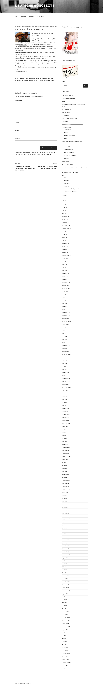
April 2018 (64, 402)
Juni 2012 (64, 600)
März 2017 (64, 441)
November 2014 (66, 513)
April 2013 (64, 570)
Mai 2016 (64, 468)
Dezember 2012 (66, 582)
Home (16, 16)
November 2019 (66, 348)
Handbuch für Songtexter (68, 98)
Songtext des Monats (69, 135)
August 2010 (65, 665)
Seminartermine (68, 61)
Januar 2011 (65, 650)
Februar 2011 (65, 647)
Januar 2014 (65, 543)
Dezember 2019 (66, 345)
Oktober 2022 (65, 252)
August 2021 (65, 291)
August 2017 (65, 426)
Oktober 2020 (65, 318)
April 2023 (64, 240)
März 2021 (64, 303)
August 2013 (65, 558)
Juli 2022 (64, 261)
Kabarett (50, 80)
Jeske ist (23, 16)
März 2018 (64, 405)
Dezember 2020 (66, 312)
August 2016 (65, 459)
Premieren (66, 144)
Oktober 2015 (65, 486)
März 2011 (64, 644)
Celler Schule (23, 44)
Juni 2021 (64, 297)
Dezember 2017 (66, 414)
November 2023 (66, 225)
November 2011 (66, 621)
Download (48, 52)
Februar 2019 (65, 372)
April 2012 (64, 606)
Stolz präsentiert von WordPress (23, 683)
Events (63, 101)
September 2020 (66, 321)
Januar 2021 (65, 309)
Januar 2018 (65, 411)
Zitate (65, 138)
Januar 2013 (65, 579)
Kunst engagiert (66, 115)
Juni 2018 (64, 396)
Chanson (25, 80)
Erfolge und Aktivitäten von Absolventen (39, 78)
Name (17, 122)
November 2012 (66, 585)
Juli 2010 (64, 668)
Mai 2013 (64, 567)
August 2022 (65, 258)
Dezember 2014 (66, 510)
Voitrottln (40, 60)
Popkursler (66, 180)
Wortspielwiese (68, 129)
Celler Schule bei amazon (72, 27)
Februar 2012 (65, 612)
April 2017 (64, 438)
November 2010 (66, 656)
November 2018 (66, 381)
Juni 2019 (64, 360)
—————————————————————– (72, 124)
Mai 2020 (64, 333)
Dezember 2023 (66, 222)
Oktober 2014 (65, 516)
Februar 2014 (65, 540)
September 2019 (66, 354)
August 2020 (65, 324)
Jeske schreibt (65, 161)
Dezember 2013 (66, 546)
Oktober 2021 (65, 285)
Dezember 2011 (66, 617)
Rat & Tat (66, 186)
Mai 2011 (64, 638)
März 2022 (64, 270)
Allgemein (20, 78)
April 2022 (64, 267)
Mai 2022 (64, 264)
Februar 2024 (65, 216)
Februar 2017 (65, 444)
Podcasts (66, 158)
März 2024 (64, 213)
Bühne (19, 80)
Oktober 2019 (65, 351)
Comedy (31, 80)
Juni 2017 (64, 432)
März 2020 (65, 339)
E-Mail (17, 130)
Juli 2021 (64, 294)
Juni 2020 (64, 330)
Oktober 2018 (65, 384)
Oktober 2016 (65, 453)
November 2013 (66, 549)
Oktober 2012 (65, 588)
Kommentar (19, 100)
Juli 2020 (64, 327)
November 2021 (66, 282)
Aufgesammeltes (66, 127)
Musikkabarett (22, 82)
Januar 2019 (65, 375)
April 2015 (64, 498)
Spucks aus (43, 62)
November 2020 (66, 315)
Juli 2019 (64, 357)
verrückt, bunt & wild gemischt (71, 189)
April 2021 (64, 300)
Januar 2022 (65, 276)
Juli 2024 (64, 204)
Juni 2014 (64, 528)
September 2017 (66, 423)
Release (66, 132)
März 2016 (64, 471)
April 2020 (64, 336)
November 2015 (66, 483)
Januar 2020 (65, 342)
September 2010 (66, 662)
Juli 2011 (64, 632)
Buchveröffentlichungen (70, 155)
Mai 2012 (64, 602)
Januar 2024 (65, 219)
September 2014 (66, 519)
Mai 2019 (64, 363)
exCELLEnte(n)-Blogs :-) (68, 164)
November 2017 (66, 417)
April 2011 (64, 641)
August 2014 (65, 522)
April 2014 (64, 534)
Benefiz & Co (67, 146)
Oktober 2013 (65, 552)
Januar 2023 (65, 246)
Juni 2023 (64, 234)
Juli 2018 (64, 393)
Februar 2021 (65, 306)
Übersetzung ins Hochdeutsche (29, 58)
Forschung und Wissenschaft (69, 118)
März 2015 (64, 501)
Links (63, 175)
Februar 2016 (65, 474)
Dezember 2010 (66, 653)
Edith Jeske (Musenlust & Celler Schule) (43, 26)
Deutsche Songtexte (35, 5)
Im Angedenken (66, 112)
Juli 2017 (64, 429)
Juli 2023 (64, 231)
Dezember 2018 (66, 378)
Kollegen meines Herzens (70, 191)
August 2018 (65, 390)
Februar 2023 (65, 243)
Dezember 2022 (66, 249)
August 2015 (65, 492)
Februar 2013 (65, 576)
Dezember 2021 (66, 279)
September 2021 (66, 288)
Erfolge (36, 80)
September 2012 (66, 591)
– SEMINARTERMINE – (68, 95)
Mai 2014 (64, 531)
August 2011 (65, 629)
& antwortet (40, 16)
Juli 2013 (64, 561)
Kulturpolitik (65, 121)
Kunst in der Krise (68, 149)
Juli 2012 (64, 597)
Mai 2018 (64, 399)
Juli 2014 (64, 525)
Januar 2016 (65, 477)
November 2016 (66, 450)
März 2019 (64, 369)
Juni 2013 (64, 564)
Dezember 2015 (66, 480)
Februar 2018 (65, 408)
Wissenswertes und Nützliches (70, 172)
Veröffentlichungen (69, 152)
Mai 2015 (64, 495)
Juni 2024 (64, 207)
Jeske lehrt (31, 16)
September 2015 (66, 489)
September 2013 (66, 555)
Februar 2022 (65, 273)
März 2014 (64, 537)
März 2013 (64, 573)
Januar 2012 (65, 614)
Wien (38, 82)
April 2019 (64, 366)
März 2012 (64, 608)
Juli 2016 (64, 462)
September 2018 (66, 387)
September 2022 (66, 255)
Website (17, 139)
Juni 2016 (64, 465)
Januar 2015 (65, 507)
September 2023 (66, 228)
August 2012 (65, 594)
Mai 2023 (64, 237)
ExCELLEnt (43, 80)
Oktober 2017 (65, 420)
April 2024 (64, 210)
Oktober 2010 (65, 659)
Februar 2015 (65, 504)
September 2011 (66, 626)
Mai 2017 (64, 435)
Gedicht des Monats (67, 109)
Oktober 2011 (65, 623)
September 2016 (66, 456)
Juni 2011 (64, 635)
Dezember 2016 (66, 447)
